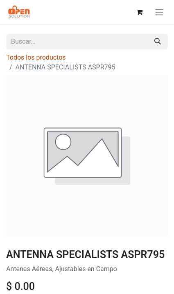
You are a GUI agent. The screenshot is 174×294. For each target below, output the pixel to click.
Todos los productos (36, 57)
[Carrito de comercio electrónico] (139, 12)
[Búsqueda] (157, 41)
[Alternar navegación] (159, 12)
